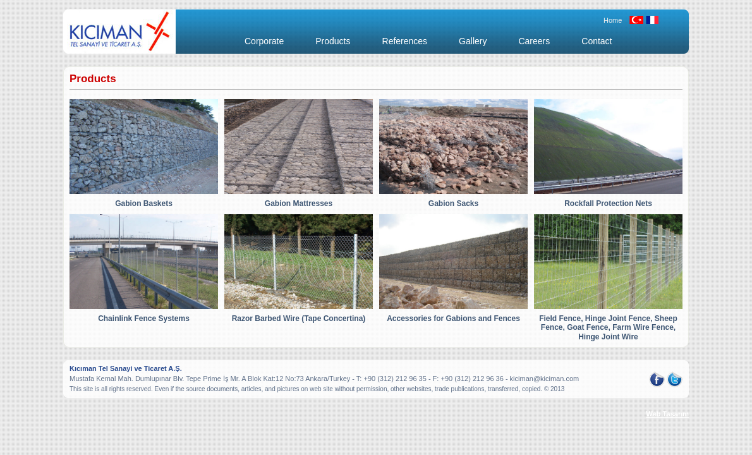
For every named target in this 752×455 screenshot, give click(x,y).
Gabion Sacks (453, 203)
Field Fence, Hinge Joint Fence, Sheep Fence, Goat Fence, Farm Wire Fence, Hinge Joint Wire (608, 327)
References (405, 41)
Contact (596, 41)
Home (612, 20)
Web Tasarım (667, 414)
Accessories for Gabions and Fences (453, 318)
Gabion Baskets (144, 203)
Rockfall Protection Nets (608, 203)
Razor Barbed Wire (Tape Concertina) (299, 318)
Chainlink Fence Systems (144, 318)
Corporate (264, 41)
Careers (534, 41)
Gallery (473, 41)
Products (332, 41)
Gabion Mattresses (298, 203)
